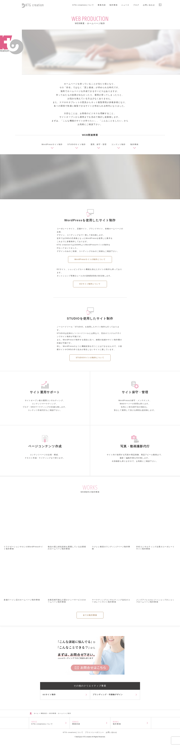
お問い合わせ (111, 738)
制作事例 (131, 727)
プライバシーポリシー (94, 738)
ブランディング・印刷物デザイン (108, 697)
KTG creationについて (49, 727)
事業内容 (90, 727)
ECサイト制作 (49, 697)
